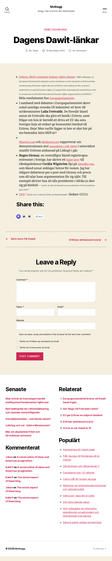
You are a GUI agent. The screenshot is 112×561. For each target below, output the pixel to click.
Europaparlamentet (32, 103)
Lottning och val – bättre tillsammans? (27, 430)
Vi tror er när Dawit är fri (77, 432)
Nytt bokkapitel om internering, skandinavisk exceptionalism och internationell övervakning (81, 517)
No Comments (80, 51)
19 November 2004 (55, 51)
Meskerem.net (53, 147)
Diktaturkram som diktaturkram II (81, 470)
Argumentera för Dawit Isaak (79, 454)
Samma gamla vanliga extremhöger (82, 527)
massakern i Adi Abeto (64, 151)
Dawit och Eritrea (55, 30)
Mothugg (56, 6)
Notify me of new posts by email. (35, 352)
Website (20, 325)
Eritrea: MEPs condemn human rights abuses (49, 78)
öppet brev (73, 165)
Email (60, 311)
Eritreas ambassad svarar (78, 426)
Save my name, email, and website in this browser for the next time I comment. (55, 339)
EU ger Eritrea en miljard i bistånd (82, 419)
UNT (22, 199)
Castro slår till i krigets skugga (79, 483)
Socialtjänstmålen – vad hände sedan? (28, 423)
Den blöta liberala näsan (76, 506)
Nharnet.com (28, 147)
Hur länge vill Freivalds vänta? (80, 413)
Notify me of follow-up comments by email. (39, 346)
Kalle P (9, 471)
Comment (22, 284)
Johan (34, 51)
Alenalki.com (28, 173)
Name (20, 311)
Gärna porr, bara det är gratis (78, 500)
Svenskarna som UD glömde (78, 477)
